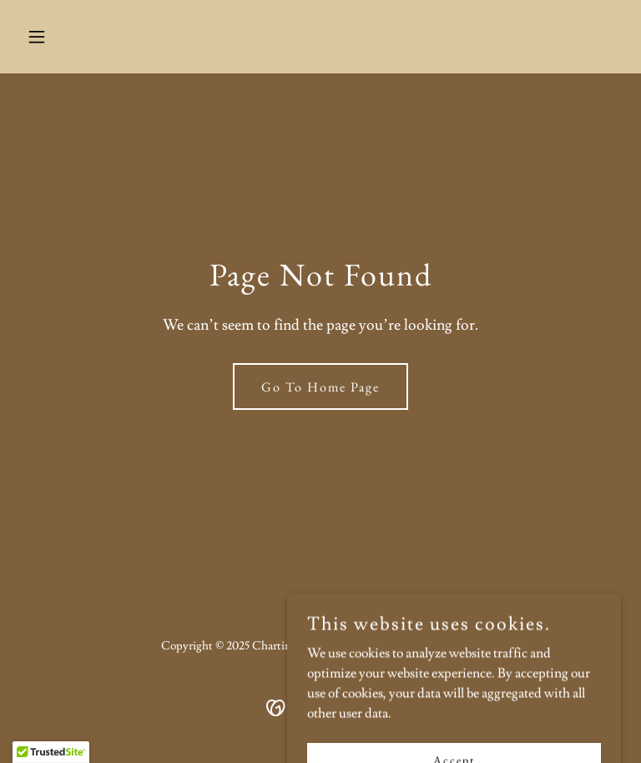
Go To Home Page (320, 387)
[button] (65, 36)
